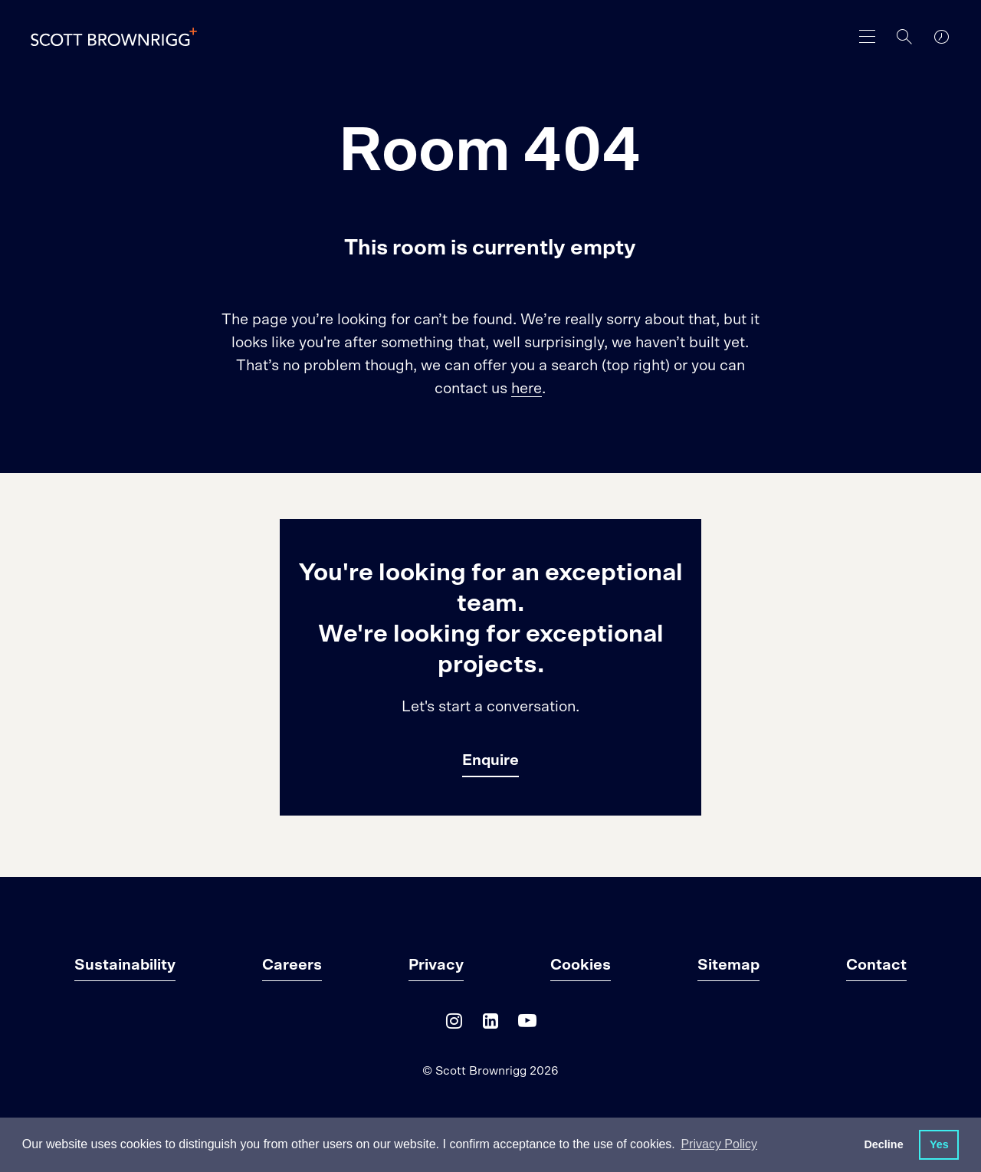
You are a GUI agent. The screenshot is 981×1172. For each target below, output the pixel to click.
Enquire (490, 760)
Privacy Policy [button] (719, 1144)
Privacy (436, 965)
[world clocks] (941, 37)
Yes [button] (939, 1144)
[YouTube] (527, 1024)
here (526, 388)
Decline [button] (883, 1144)
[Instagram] (454, 1024)
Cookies (580, 965)
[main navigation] (867, 37)
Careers (292, 965)
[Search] (904, 37)
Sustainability (125, 965)
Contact (876, 965)
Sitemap (728, 965)
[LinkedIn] (490, 1024)
